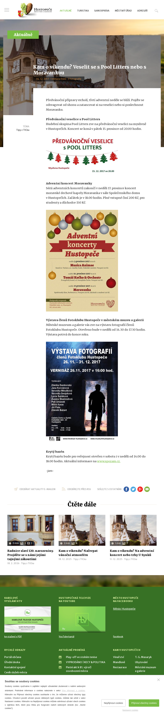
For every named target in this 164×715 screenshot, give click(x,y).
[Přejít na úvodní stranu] (35, 10)
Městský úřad (123, 10)
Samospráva (101, 10)
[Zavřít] (159, 680)
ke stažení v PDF (13, 636)
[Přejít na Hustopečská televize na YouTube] (82, 619)
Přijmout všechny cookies (144, 703)
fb (126, 489)
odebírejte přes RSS (79, 489)
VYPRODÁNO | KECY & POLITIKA (85, 662)
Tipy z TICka (22, 130)
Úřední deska (12, 662)
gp (140, 489)
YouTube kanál (66, 636)
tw (133, 489)
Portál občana (12, 657)
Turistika (83, 10)
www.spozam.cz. (108, 461)
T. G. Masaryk (143, 657)
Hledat (156, 11)
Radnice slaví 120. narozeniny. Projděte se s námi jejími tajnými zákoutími (30, 555)
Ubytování (141, 662)
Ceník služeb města (15, 672)
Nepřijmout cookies (113, 703)
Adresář (142, 10)
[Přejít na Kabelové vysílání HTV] (27, 619)
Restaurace (120, 667)
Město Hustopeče (124, 608)
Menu (6, 10)
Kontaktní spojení (14, 667)
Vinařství (118, 657)
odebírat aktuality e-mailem (37, 489)
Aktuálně (66, 10)
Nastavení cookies (130, 710)
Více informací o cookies (73, 690)
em (147, 489)
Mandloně (119, 662)
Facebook (118, 636)
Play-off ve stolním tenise (81, 657)
